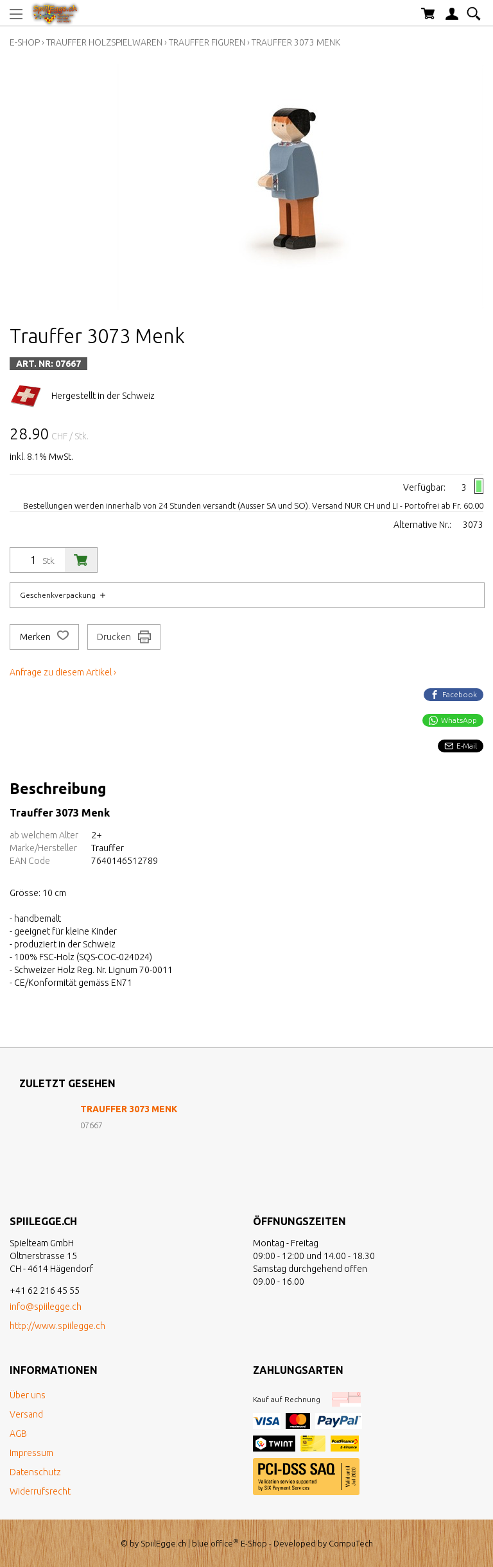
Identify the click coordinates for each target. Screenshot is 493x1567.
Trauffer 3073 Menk (296, 42)
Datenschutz (35, 1472)
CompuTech (351, 1543)
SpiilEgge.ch (163, 1543)
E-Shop (25, 42)
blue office (215, 1543)
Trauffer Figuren (207, 42)
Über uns (28, 1395)
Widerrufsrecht (40, 1491)
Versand (26, 1414)
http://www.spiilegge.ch (57, 1326)
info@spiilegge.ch (46, 1306)
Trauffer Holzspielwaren (104, 42)
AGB (18, 1433)
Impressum (31, 1453)
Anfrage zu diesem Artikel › (63, 672)
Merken (44, 637)
